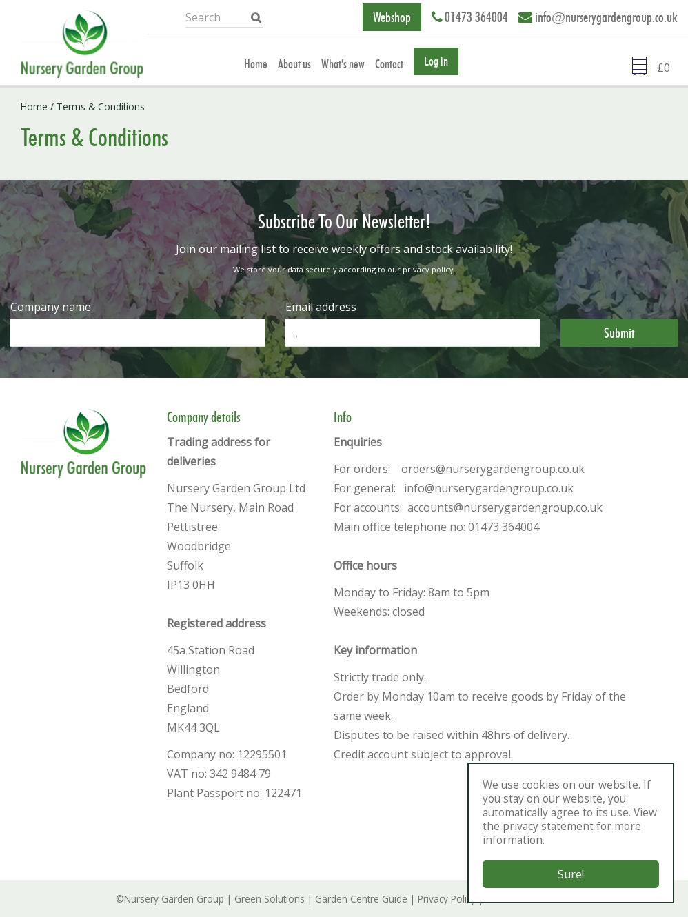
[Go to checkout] (667, 69)
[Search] (228, 17)
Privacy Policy (447, 898)
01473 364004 (476, 17)
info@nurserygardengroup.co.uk (606, 17)
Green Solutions (269, 898)
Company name (50, 307)
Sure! (571, 874)
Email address (320, 307)
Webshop (392, 17)
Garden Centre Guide (361, 898)
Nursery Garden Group (174, 898)
